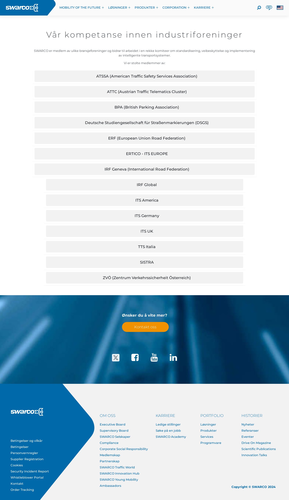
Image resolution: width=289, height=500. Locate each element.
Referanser (250, 430)
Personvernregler (24, 453)
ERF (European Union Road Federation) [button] (146, 138)
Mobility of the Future (81, 7)
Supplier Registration (27, 459)
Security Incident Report (30, 471)
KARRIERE (204, 7)
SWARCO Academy (171, 437)
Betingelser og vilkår (27, 441)
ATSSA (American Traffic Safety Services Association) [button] (146, 76)
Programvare (210, 443)
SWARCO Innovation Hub (119, 473)
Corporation (176, 7)
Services (206, 437)
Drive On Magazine (256, 443)
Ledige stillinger (168, 424)
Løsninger (119, 7)
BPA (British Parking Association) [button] (146, 107)
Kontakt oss (145, 327)
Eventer (247, 437)
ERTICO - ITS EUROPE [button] (147, 153)
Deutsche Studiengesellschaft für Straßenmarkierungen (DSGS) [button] (147, 122)
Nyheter (247, 424)
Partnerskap (109, 461)
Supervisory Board (114, 430)
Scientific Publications (258, 449)
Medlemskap (110, 455)
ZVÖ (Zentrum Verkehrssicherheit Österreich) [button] (147, 277)
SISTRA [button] (147, 262)
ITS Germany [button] (147, 215)
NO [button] (269, 7)
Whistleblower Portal (27, 477)
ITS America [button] (146, 200)
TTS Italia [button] (147, 246)
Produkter (147, 7)
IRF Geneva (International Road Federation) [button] (147, 169)
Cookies (17, 465)
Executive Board (112, 424)
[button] (280, 7)
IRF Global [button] (147, 184)
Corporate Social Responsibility (124, 449)
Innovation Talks (254, 455)
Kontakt (17, 483)
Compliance (109, 443)
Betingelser (20, 447)
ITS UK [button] (147, 231)
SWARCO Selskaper (115, 437)
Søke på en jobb (168, 430)
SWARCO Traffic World (117, 467)
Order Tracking (22, 490)
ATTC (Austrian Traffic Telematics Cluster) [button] (147, 91)
